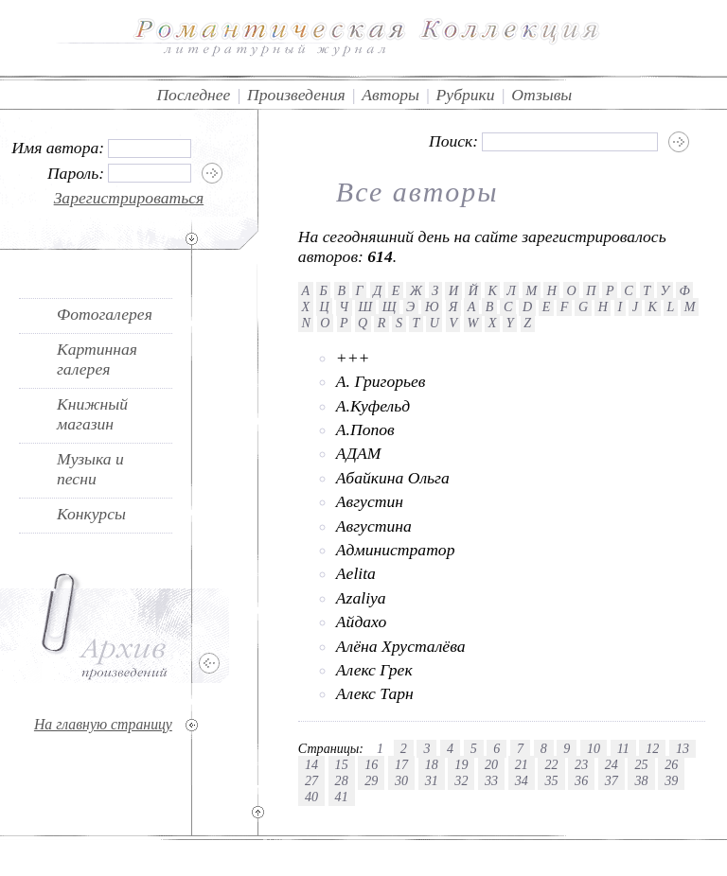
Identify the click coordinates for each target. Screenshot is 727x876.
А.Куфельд (373, 405)
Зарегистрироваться (129, 197)
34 (521, 780)
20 (491, 764)
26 (671, 764)
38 (641, 780)
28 (341, 780)
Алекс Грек (374, 669)
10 (593, 748)
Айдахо (361, 621)
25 (641, 764)
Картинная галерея (97, 359)
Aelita (356, 573)
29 (371, 780)
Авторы (390, 94)
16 (371, 764)
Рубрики (465, 94)
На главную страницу (103, 724)
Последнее (193, 94)
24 (611, 764)
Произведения (296, 94)
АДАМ (358, 453)
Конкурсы (91, 513)
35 (551, 780)
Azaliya (361, 597)
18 (431, 764)
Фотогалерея (104, 314)
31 (431, 780)
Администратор (395, 549)
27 (311, 780)
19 (461, 764)
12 (652, 748)
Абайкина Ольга (393, 477)
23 (581, 764)
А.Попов (365, 429)
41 (341, 796)
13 (682, 748)
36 (581, 780)
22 (551, 764)
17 (401, 764)
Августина (374, 526)
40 (311, 796)
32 (461, 780)
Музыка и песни (90, 468)
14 (311, 764)
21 (521, 764)
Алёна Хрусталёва (401, 646)
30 (401, 780)
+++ (353, 357)
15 (341, 764)
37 (611, 780)
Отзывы (541, 94)
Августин (369, 501)
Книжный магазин (92, 413)
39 (671, 780)
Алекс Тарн (375, 693)
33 (491, 780)
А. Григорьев (381, 381)
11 (623, 748)
